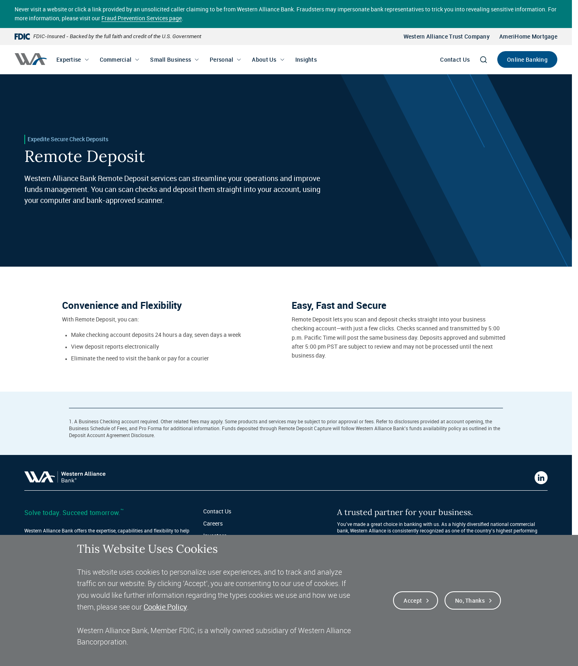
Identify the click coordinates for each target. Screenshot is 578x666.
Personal (221, 59)
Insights (306, 59)
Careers (213, 523)
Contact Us (455, 59)
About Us (264, 59)
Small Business (170, 59)
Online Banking (527, 59)
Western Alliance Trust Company (447, 36)
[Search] (483, 60)
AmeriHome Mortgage (528, 36)
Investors (215, 535)
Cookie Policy (165, 608)
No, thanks (470, 602)
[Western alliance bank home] (31, 59)
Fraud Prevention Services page (141, 18)
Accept (413, 602)
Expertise (68, 59)
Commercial (116, 59)
